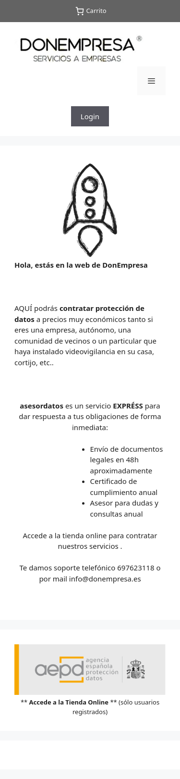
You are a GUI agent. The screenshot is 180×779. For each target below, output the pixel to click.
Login (90, 116)
